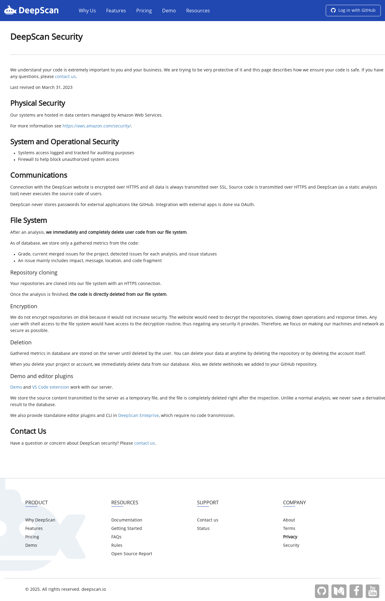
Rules (116, 545)
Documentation (126, 520)
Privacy (290, 537)
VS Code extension (50, 387)
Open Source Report (131, 554)
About (289, 520)
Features (116, 11)
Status (203, 529)
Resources (198, 11)
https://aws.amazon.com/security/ (97, 126)
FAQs (116, 537)
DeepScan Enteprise (138, 416)
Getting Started (126, 529)
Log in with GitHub (353, 10)
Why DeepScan (40, 520)
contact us (65, 77)
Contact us (207, 520)
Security (291, 545)
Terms (289, 529)
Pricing (144, 11)
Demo (169, 11)
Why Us (87, 11)
